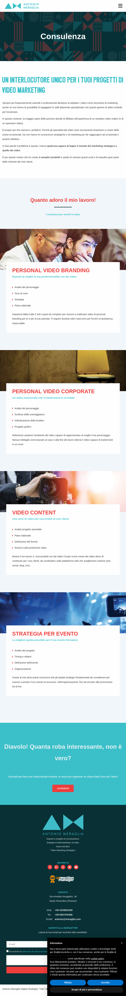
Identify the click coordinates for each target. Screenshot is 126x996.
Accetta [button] (105, 982)
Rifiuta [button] (68, 982)
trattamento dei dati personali (33, 951)
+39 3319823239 (63, 910)
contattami (63, 788)
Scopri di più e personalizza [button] (87, 989)
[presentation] (27, 960)
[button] (121, 943)
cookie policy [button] (97, 958)
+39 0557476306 (63, 914)
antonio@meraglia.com (68, 919)
